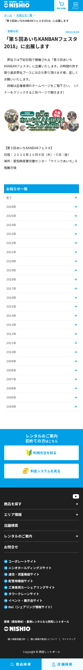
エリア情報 (13, 514)
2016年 (11, 297)
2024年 (11, 225)
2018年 (11, 279)
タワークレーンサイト (23, 594)
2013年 (11, 325)
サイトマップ (68, 639)
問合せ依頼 (61, 6)
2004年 (11, 406)
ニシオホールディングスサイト (30, 568)
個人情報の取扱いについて (44, 639)
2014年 (11, 315)
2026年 (11, 207)
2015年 (11, 306)
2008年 (11, 370)
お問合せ (11, 547)
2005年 (11, 397)
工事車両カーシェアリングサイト (31, 587)
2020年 (11, 261)
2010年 (11, 352)
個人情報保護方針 (16, 639)
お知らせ (13, 31)
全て (9, 197)
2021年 (11, 252)
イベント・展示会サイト (25, 600)
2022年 (11, 243)
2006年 (11, 388)
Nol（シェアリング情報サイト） (31, 607)
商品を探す (13, 503)
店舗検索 (11, 525)
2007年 (11, 379)
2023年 (11, 234)
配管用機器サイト (20, 581)
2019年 (11, 270)
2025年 (11, 216)
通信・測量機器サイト (23, 574)
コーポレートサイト (22, 561)
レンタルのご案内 (18, 536)
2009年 (11, 361)
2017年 (11, 288)
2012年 (11, 334)
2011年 (11, 343)
